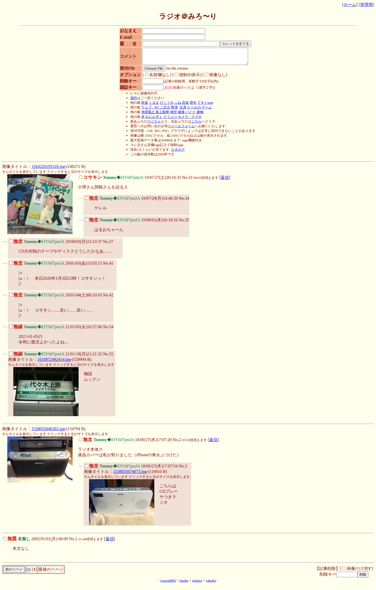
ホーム (350, 4)
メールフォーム (181, 129)
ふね (176, 106)
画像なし (212, 78)
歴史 (191, 106)
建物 (198, 115)
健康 (179, 115)
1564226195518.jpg (48, 169)
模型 (171, 115)
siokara (197, 584)
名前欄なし (154, 78)
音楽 (183, 106)
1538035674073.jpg (129, 474)
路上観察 (161, 115)
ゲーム (205, 110)
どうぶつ (168, 120)
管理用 (366, 4)
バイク (189, 115)
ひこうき (165, 106)
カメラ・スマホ (188, 120)
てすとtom (203, 106)
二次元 (163, 110)
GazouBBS (168, 584)
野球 (172, 110)
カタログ (176, 153)
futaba (184, 584)
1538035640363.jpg (48, 432)
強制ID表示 (184, 78)
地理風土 (146, 115)
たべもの (192, 110)
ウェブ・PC (148, 110)
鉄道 (142, 106)
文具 (181, 110)
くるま (152, 106)
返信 (225, 180)
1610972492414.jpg (54, 362)
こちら (154, 124)
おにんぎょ (152, 120)
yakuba (211, 584)
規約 (131, 101)
